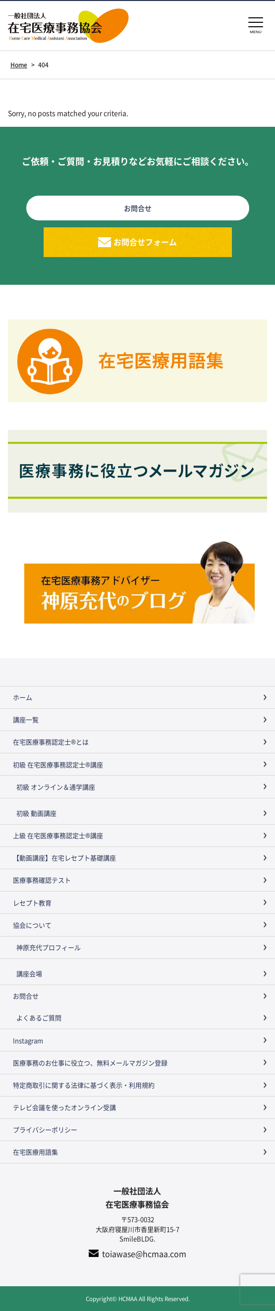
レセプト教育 (32, 902)
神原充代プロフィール (48, 947)
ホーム (22, 697)
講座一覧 (26, 719)
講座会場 (29, 973)
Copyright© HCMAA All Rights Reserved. (138, 1298)
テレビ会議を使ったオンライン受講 (64, 1107)
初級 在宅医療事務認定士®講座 (58, 764)
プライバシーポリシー (45, 1129)
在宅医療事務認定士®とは (51, 741)
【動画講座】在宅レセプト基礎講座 (64, 857)
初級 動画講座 (36, 813)
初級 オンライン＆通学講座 (55, 786)
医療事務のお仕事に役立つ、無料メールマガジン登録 (90, 1062)
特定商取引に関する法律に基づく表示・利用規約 (84, 1085)
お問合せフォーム (145, 242)
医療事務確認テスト (42, 880)
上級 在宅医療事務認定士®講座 (58, 835)
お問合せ (26, 995)
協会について (32, 925)
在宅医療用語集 (35, 1151)
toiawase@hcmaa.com (144, 1254)
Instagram (28, 1040)
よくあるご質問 (38, 1017)
